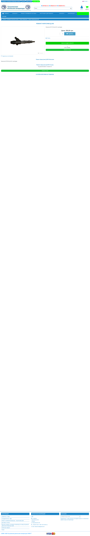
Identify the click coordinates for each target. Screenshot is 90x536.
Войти (81, 9)
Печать (48, 38)
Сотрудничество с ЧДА (7, 518)
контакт (23, 1)
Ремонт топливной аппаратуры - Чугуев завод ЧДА (13, 520)
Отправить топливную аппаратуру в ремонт (11, 1)
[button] (15, 13)
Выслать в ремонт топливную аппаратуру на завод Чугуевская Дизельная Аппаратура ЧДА (15, 525)
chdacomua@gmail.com (40, 526)
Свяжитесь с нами (6, 516)
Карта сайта (29, 1)
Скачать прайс (36, 1)
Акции (3, 529)
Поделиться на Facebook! (7, 56)
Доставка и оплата (6, 522)
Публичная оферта (6, 527)
